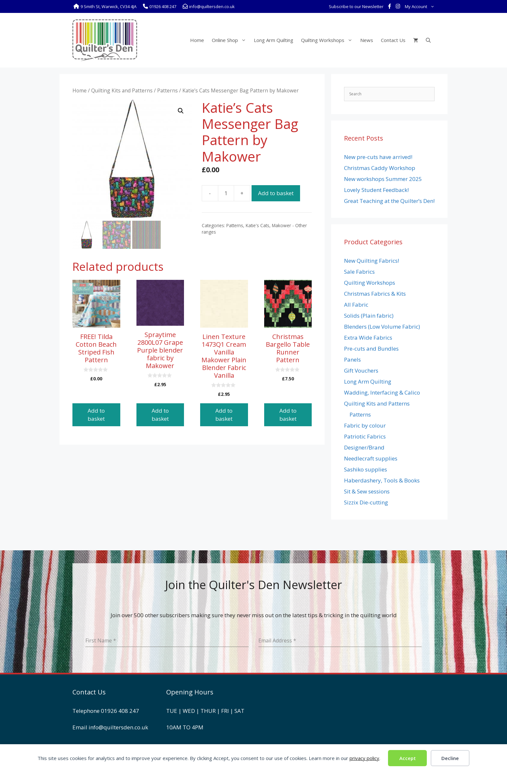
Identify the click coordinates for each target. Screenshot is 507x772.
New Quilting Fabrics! (371, 260)
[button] (181, 111)
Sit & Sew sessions (367, 491)
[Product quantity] (226, 193)
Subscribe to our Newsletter (356, 6)
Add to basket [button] (96, 415)
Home (197, 40)
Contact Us (393, 40)
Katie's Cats (257, 225)
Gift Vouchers (361, 370)
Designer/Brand (364, 447)
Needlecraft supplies (370, 458)
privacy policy (364, 758)
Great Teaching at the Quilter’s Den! (389, 201)
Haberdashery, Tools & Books (382, 480)
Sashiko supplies (365, 469)
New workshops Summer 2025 (383, 179)
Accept (407, 758)
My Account (421, 6)
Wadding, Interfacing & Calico (382, 392)
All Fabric (356, 304)
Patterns (167, 90)
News (366, 40)
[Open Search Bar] (428, 40)
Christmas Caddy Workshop (379, 168)
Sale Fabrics (359, 271)
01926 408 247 (120, 710)
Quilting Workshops (328, 40)
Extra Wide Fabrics (368, 337)
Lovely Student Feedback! (376, 190)
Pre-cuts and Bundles (371, 348)
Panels (352, 359)
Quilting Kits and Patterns (122, 90)
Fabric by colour (365, 425)
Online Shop (231, 40)
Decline (450, 758)
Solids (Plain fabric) (369, 315)
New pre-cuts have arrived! (378, 157)
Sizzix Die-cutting (366, 502)
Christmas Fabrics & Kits (375, 293)
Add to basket (276, 193)
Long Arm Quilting (273, 40)
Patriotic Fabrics (365, 436)
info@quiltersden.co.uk (118, 727)
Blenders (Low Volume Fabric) (382, 326)
